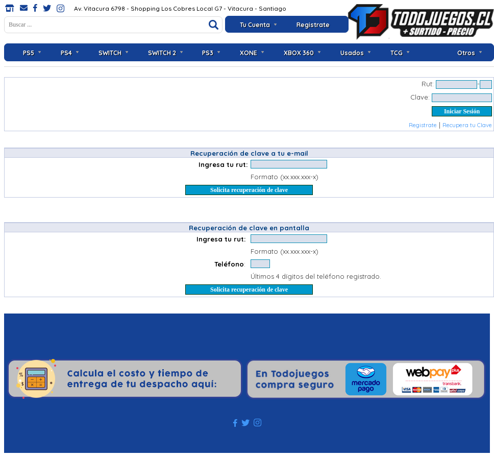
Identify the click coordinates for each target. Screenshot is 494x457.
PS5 (28, 53)
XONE (248, 53)
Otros (466, 53)
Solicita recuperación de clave (249, 190)
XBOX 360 (299, 53)
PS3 (207, 53)
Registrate (313, 25)
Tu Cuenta (255, 25)
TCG (396, 53)
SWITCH (109, 53)
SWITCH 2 (162, 53)
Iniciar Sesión (462, 111)
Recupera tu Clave (467, 125)
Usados (352, 53)
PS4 (66, 53)
